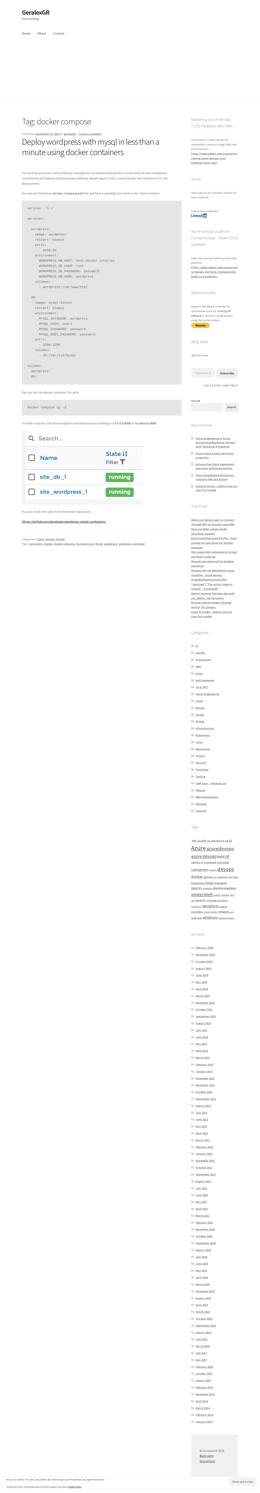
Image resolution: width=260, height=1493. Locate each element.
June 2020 (202, 1263)
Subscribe (227, 373)
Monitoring (203, 749)
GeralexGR (35, 12)
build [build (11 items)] (220, 856)
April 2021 (202, 1209)
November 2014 (205, 1394)
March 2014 (203, 1408)
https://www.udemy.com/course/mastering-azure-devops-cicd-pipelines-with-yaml (214, 158)
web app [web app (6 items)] (196, 918)
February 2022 (204, 1147)
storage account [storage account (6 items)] (217, 900)
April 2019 (202, 1305)
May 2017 (201, 1360)
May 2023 (201, 1044)
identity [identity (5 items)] (223, 877)
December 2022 (205, 1078)
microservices (85, 544)
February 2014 (204, 1415)
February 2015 (204, 1387)
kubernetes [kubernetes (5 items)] (198, 883)
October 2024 (204, 961)
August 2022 (203, 1106)
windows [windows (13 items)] (210, 917)
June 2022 (202, 1119)
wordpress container (132, 544)
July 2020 (201, 1257)
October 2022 (204, 1092)
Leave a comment (90, 134)
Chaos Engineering (207, 694)
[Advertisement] (130, 71)
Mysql (99, 544)
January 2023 (204, 1071)
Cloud (40, 539)
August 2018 (203, 1332)
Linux (199, 742)
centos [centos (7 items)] (195, 862)
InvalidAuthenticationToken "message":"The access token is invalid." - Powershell (212, 584)
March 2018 (203, 1346)
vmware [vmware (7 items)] (223, 912)
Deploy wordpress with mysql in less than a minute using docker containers (90, 146)
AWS (198, 666)
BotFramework (205, 680)
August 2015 (203, 1380)
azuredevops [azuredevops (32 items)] (220, 848)
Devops (50, 539)
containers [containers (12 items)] (200, 869)
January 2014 (204, 1422)
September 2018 (206, 1325)
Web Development (207, 797)
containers (36, 544)
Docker (60, 539)
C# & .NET (202, 687)
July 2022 (201, 1113)
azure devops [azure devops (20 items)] (203, 856)
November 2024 (205, 954)
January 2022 (204, 1154)
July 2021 (201, 1188)
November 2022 (205, 1085)
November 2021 (205, 1160)
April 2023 (202, 1051)
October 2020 (204, 1236)
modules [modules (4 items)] (207, 888)
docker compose (64, 544)
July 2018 (201, 1339)
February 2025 (204, 948)
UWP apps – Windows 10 (211, 783)
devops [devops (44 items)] (225, 869)
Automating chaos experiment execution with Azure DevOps (215, 466)
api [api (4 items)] (208, 840)
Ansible (200, 653)
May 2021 (201, 1202)
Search (195, 401)
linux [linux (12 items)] (209, 882)
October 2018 (204, 1319)
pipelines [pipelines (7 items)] (230, 888)
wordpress (110, 544)
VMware (200, 790)
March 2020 (203, 1284)
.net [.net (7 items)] (194, 840)
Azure (199, 673)
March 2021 (203, 1216)
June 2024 (202, 975)
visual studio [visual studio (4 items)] (211, 911)
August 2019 (203, 1298)
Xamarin (201, 811)
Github (200, 721)
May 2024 (201, 982)
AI (197, 646)
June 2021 (202, 1195)
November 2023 (205, 1003)
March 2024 (203, 996)
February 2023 (204, 1064)
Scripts (200, 756)
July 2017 (201, 1353)
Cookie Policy (74, 1486)
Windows (201, 804)
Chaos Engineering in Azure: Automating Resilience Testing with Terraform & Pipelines (215, 442)
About (42, 33)
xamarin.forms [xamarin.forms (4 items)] (226, 917)
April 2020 (202, 1277)
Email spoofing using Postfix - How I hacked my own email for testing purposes (214, 542)
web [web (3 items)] (231, 912)
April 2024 (202, 989)
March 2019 (203, 1312)
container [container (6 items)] (223, 862)
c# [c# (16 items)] (227, 856)
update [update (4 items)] (223, 906)
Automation (203, 659)
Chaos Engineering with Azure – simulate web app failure (215, 477)
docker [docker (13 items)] (197, 876)
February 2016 (204, 1367)
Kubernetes (203, 735)
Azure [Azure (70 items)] (198, 848)
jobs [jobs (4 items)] (230, 877)
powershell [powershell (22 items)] (201, 894)
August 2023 (203, 1023)
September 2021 (206, 1174)
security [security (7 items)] (200, 900)
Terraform (202, 769)
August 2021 (203, 1181)
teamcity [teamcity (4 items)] (196, 906)
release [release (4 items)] (225, 895)
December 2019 (205, 1291)
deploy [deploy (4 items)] (213, 870)
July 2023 (201, 1030)
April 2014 (202, 1401)
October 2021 (204, 1167)
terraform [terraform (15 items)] (210, 906)
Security (201, 762)
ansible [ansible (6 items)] (202, 840)
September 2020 (206, 1243)
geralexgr (70, 134)
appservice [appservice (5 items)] (217, 840)
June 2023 (202, 1037)
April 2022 (202, 1133)
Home (26, 33)
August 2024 (203, 968)
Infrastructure (205, 728)
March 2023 (203, 1057)
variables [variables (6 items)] (197, 912)
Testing (200, 776)
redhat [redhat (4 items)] (217, 895)
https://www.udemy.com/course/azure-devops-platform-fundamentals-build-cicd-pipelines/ (214, 272)
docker (48, 544)
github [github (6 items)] (208, 877)
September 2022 (206, 1099)
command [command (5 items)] (210, 862)
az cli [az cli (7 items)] (228, 840)
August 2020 (203, 1250)
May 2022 (201, 1126)
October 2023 (204, 1009)
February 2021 (204, 1222)
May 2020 (201, 1270)
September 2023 (206, 1016)
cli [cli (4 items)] (202, 862)
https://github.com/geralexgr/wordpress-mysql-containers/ (64, 521)
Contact (59, 33)
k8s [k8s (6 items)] (236, 877)
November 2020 (205, 1229)
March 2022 (203, 1140)
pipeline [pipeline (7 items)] (218, 888)
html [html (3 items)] (215, 877)
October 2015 (204, 1373)
